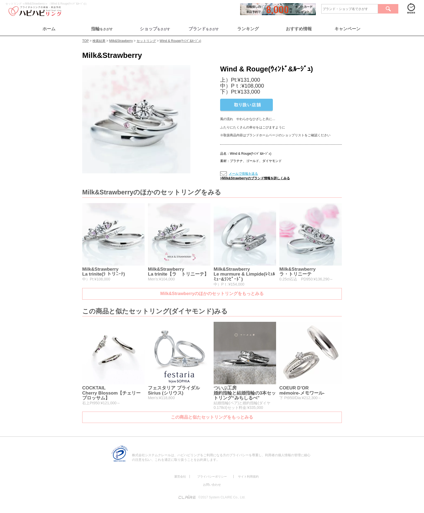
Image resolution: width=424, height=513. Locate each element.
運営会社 (180, 476)
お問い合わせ (212, 484)
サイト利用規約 (248, 476)
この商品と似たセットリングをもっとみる (212, 417)
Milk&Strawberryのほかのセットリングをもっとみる (212, 293)
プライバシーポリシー (212, 476)
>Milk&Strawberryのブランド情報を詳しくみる (255, 178)
